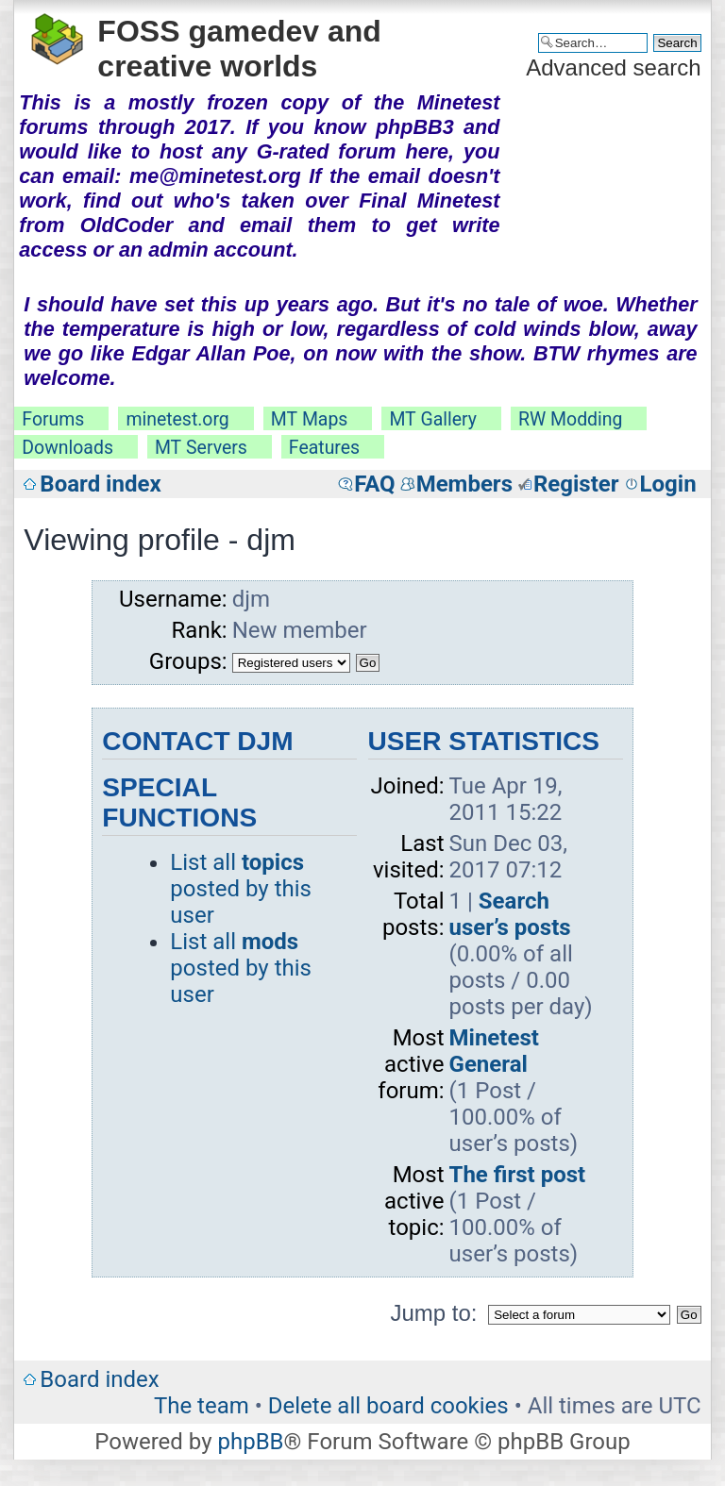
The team (201, 1406)
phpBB (250, 1441)
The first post (517, 1174)
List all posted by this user (241, 888)
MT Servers (201, 448)
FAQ (374, 484)
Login (668, 484)
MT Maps (309, 419)
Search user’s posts (510, 914)
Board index (100, 484)
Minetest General (494, 1051)
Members (464, 484)
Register (576, 484)
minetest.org (177, 419)
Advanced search (613, 67)
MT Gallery (433, 419)
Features (324, 448)
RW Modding (570, 419)
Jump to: (433, 1313)
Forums (53, 419)
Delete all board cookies (388, 1406)
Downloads (67, 448)
